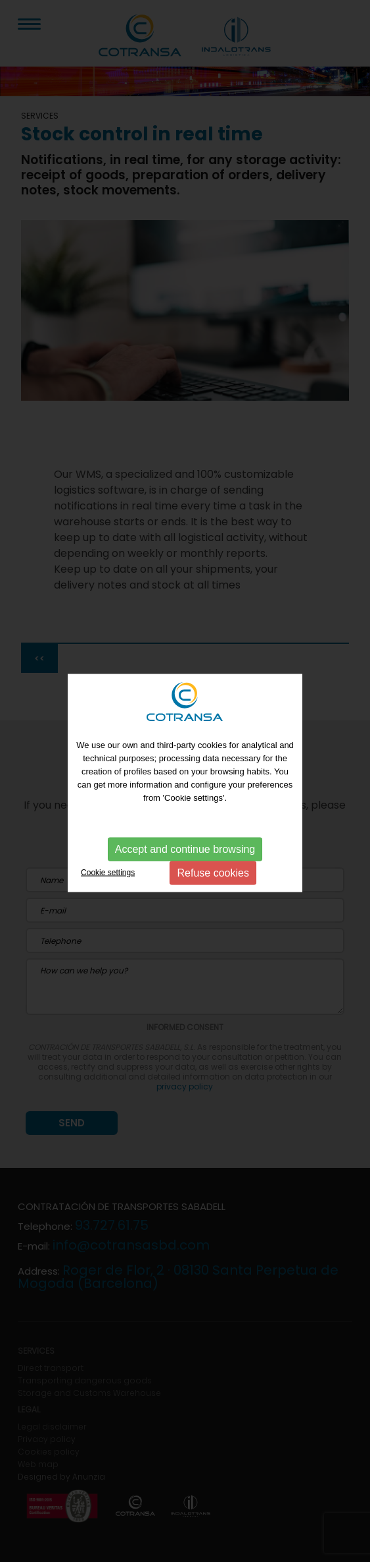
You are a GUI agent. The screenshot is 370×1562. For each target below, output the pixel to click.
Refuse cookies (213, 873)
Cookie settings (108, 872)
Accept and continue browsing (185, 849)
